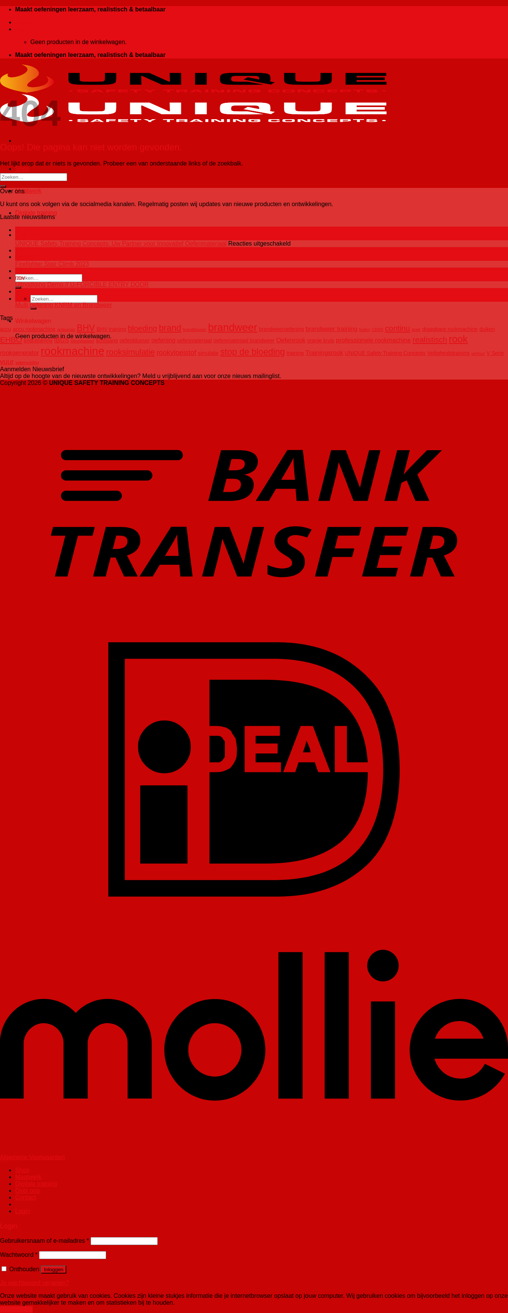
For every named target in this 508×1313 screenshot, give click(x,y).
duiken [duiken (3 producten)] (487, 329)
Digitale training (36, 213)
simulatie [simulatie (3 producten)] (208, 353)
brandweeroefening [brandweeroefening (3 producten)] (281, 329)
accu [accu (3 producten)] (5, 329)
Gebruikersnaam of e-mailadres (44, 1240)
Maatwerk (28, 191)
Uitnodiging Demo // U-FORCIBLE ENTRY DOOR (82, 284)
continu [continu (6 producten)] (397, 328)
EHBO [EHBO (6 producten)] (11, 339)
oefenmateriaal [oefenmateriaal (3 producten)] (194, 340)
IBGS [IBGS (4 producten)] (61, 340)
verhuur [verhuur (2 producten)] (478, 353)
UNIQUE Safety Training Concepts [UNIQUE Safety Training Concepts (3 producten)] (385, 353)
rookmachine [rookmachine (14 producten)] (72, 351)
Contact (25, 257)
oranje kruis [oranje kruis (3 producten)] (320, 340)
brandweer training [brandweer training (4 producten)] (331, 329)
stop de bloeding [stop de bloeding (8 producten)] (252, 352)
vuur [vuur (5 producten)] (7, 362)
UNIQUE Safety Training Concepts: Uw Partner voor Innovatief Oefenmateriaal (121, 243)
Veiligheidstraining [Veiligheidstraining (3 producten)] (448, 353)
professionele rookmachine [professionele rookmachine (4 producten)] (373, 340)
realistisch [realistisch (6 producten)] (429, 339)
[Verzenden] (3, 186)
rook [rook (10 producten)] (458, 339)
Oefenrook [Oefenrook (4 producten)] (291, 340)
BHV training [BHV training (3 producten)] (111, 329)
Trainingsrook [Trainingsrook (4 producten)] (324, 352)
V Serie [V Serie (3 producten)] (495, 353)
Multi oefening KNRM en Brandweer (63, 305)
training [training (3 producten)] (295, 353)
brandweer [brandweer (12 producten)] (232, 327)
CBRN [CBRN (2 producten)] (377, 329)
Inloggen (53, 1269)
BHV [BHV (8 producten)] (86, 328)
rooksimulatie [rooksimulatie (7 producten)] (130, 352)
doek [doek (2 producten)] (416, 329)
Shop (22, 169)
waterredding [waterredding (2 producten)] (27, 362)
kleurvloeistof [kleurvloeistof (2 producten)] (82, 341)
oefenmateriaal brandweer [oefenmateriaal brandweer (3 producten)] (243, 340)
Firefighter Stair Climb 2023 (52, 264)
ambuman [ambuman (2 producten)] (66, 329)
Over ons (27, 235)
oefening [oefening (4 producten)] (163, 340)
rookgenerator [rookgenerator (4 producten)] (19, 352)
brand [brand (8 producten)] (170, 328)
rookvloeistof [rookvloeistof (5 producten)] (176, 352)
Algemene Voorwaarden (32, 1157)
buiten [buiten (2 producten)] (364, 329)
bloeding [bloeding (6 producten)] (142, 328)
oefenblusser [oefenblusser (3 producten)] (134, 340)
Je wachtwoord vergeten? (34, 1283)
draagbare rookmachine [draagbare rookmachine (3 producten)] (450, 329)
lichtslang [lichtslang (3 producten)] (107, 340)
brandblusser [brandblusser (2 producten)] (195, 329)
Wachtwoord (19, 1255)
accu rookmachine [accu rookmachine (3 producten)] (34, 329)
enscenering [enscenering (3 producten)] (38, 340)
